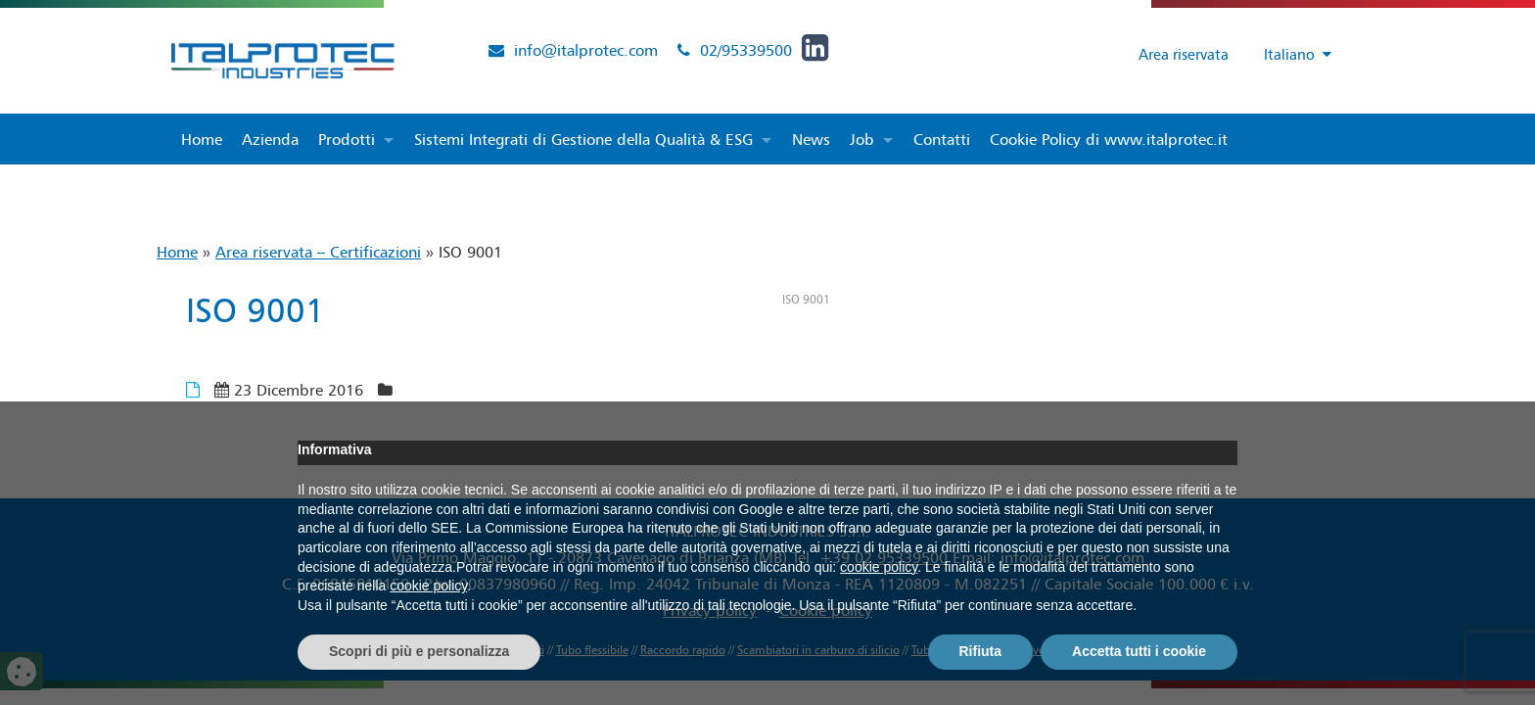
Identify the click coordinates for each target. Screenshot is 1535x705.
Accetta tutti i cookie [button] (1139, 651)
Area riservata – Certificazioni (318, 251)
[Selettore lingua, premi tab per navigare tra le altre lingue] (1288, 55)
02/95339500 (746, 50)
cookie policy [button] (878, 567)
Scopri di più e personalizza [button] (419, 651)
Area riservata (1170, 54)
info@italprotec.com (586, 50)
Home (177, 251)
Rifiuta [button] (980, 651)
